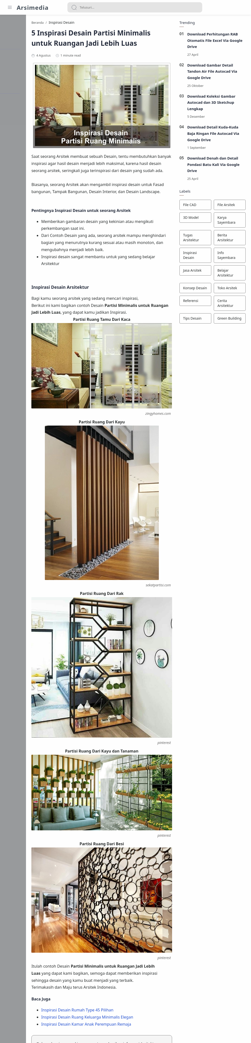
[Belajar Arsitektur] (229, 273)
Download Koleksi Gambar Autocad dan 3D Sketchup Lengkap (211, 103)
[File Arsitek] (229, 206)
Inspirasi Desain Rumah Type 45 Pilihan (113, 930)
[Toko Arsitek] (229, 289)
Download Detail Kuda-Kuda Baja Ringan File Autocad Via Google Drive (212, 134)
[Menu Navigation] (9, 7)
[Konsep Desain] (195, 289)
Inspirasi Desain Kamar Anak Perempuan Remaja (122, 944)
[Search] (134, 7)
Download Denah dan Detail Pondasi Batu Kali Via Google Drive (213, 165)
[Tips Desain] (195, 319)
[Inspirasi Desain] (195, 256)
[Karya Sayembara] (229, 221)
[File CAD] (195, 206)
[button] (73, 998)
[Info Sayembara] (229, 256)
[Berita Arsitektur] (229, 238)
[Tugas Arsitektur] (195, 238)
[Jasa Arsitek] (195, 271)
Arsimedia (33, 7)
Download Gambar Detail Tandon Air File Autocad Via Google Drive (212, 72)
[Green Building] (229, 319)
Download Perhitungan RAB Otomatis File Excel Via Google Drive (214, 41)
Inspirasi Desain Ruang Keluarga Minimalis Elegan (123, 937)
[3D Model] (195, 218)
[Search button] (74, 7)
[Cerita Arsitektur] (229, 304)
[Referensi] (195, 302)
